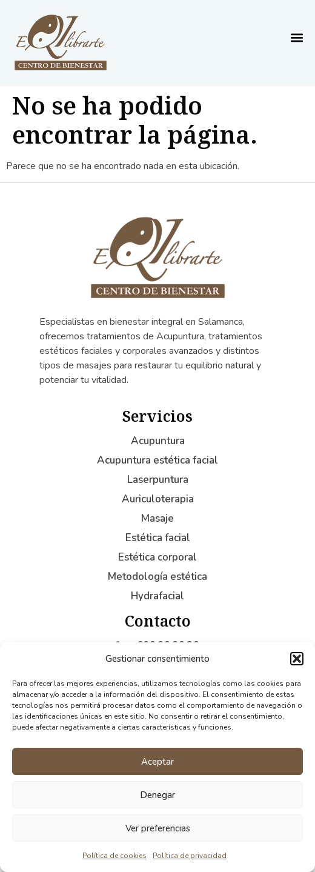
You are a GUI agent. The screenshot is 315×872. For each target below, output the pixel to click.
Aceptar (157, 762)
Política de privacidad (190, 855)
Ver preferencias (157, 828)
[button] (297, 659)
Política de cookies (114, 855)
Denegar (157, 795)
